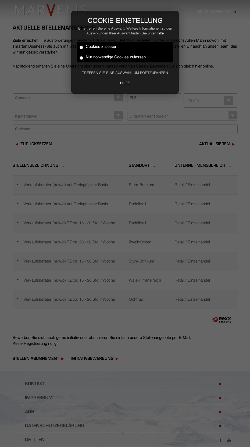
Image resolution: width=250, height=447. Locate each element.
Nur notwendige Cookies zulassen (113, 57)
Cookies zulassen (98, 47)
